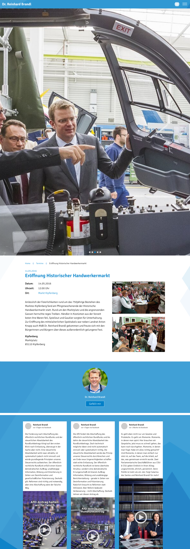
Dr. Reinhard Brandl (95, 397)
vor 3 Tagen (37, 428)
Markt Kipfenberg (48, 293)
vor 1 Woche (133, 428)
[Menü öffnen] (185, 4)
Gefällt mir (95, 403)
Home (27, 263)
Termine (39, 263)
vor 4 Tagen (85, 428)
